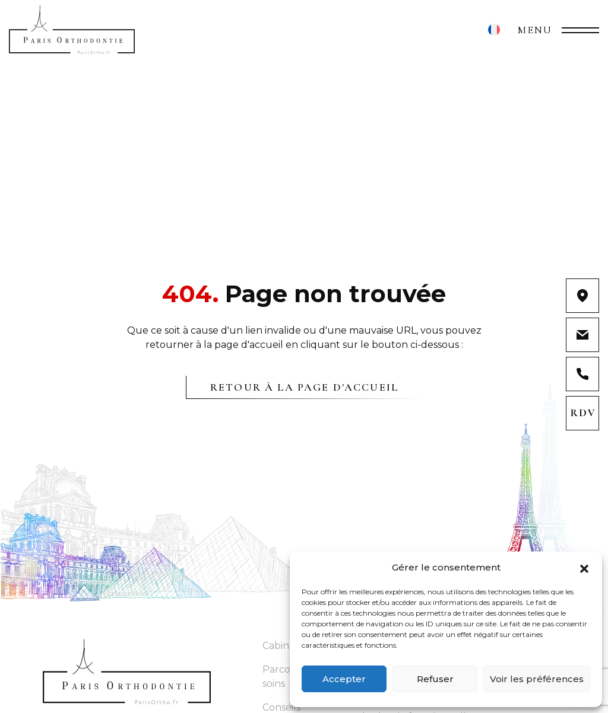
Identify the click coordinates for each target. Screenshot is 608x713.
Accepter (344, 679)
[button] (584, 567)
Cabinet (280, 645)
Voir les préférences (537, 679)
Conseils (281, 707)
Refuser (435, 679)
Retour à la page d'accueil (304, 387)
